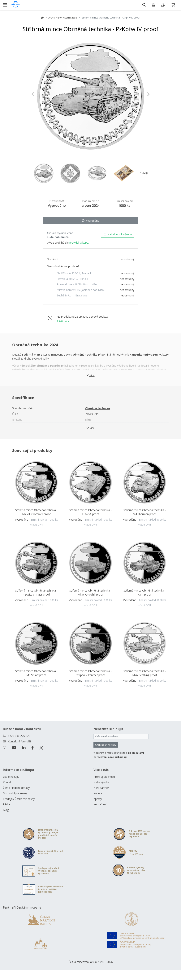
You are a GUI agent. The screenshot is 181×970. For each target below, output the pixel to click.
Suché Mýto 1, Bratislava (72, 295)
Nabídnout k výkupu (118, 234)
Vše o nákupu (11, 776)
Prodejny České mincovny (19, 799)
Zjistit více (63, 321)
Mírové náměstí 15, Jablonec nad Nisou (81, 290)
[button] (40, 94)
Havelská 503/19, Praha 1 (72, 279)
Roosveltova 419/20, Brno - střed (77, 284)
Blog (6, 810)
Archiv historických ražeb (62, 17)
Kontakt (8, 782)
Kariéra (97, 793)
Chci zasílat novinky (105, 744)
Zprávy (97, 799)
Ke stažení (99, 804)
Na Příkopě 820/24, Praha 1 (74, 273)
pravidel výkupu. (79, 242)
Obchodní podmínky (15, 793)
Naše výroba (101, 782)
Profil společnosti (104, 776)
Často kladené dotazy (16, 788)
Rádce (7, 804)
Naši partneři (101, 788)
